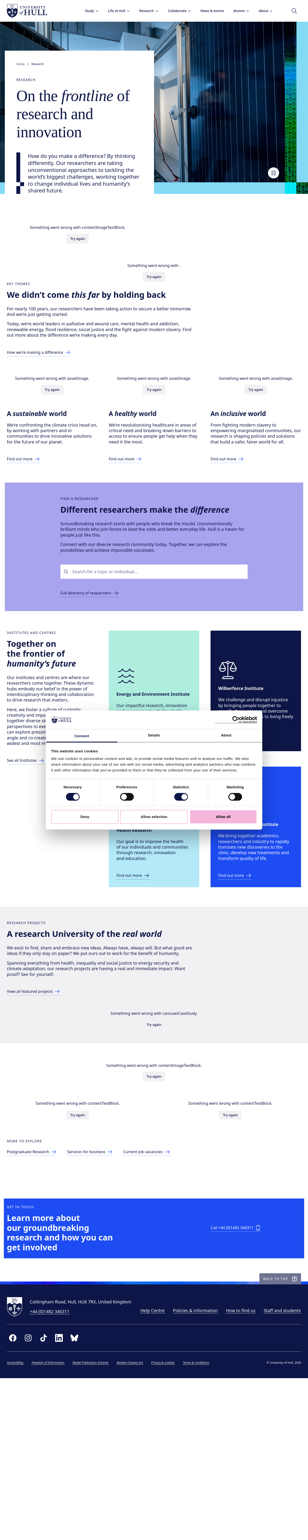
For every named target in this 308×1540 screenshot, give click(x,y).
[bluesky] (79, 1497)
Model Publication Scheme (95, 1522)
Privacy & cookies (167, 1522)
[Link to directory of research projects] (41, 1070)
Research (144, 10)
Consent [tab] (82, 736)
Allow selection (154, 817)
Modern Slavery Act (135, 1522)
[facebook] (17, 1497)
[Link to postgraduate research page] (39, 1264)
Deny (84, 817)
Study (87, 10)
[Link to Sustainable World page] (30, 487)
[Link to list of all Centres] (31, 847)
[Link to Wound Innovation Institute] (240, 939)
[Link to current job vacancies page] (163, 1264)
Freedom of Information (52, 1522)
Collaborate (174, 10)
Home (20, 64)
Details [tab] (154, 735)
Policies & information (66, 1470)
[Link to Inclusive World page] (232, 493)
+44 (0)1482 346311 (54, 1454)
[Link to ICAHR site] (139, 939)
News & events (207, 10)
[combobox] (158, 620)
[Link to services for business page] (102, 1264)
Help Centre (24, 1470)
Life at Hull (114, 10)
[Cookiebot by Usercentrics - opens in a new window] (236, 719)
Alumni (237, 10)
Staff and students (153, 1470)
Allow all (223, 817)
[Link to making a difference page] (47, 371)
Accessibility (20, 1522)
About (261, 10)
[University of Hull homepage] (32, 11)
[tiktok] (48, 1497)
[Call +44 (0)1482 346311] (237, 1359)
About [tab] (226, 735)
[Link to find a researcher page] (93, 642)
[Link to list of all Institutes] (32, 836)
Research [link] (37, 64)
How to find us (112, 1470)
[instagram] (32, 1497)
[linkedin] (63, 1497)
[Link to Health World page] (131, 493)
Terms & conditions (201, 1522)
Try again (78, 248)
